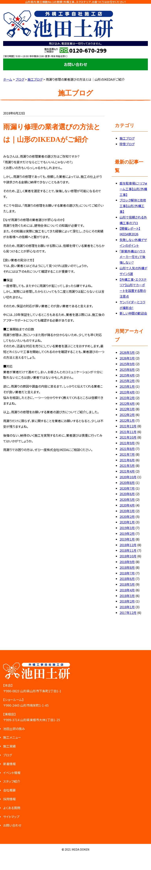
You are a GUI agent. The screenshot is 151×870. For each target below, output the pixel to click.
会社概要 (9, 790)
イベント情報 (11, 772)
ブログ (7, 755)
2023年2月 (127, 397)
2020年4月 (127, 505)
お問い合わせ (75, 64)
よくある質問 (11, 807)
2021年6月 (127, 460)
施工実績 (9, 746)
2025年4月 (127, 375)
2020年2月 (127, 516)
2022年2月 (127, 414)
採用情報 (9, 799)
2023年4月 (127, 392)
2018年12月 (128, 544)
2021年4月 (127, 471)
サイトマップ (11, 816)
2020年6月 (127, 493)
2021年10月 (128, 437)
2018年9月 (127, 561)
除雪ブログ (127, 144)
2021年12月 (128, 426)
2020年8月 (127, 482)
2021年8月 (127, 448)
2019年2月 (127, 533)
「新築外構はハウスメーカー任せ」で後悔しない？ (132, 257)
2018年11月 (128, 550)
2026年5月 (127, 352)
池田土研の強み (14, 728)
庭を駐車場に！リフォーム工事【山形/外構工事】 (133, 189)
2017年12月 (128, 612)
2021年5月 (127, 465)
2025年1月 (127, 386)
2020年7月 (127, 488)
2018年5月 (127, 584)
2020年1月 (127, 522)
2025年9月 (127, 363)
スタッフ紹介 (11, 781)
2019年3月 (127, 527)
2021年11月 (128, 431)
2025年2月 (127, 380)
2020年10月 (128, 477)
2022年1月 (127, 420)
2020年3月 (127, 511)
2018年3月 (127, 595)
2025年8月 (127, 369)
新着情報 (9, 763)
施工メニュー (12, 737)
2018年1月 (127, 607)
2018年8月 (127, 567)
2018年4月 (127, 590)
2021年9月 (127, 443)
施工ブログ (127, 138)
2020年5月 (127, 499)
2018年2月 (127, 601)
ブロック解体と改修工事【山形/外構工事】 (133, 206)
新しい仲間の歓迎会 (133, 313)
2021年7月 (127, 454)
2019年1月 (127, 539)
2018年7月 (127, 573)
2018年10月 (128, 556)
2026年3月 (127, 358)
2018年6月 (127, 578)
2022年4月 (127, 403)
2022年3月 (127, 409)
